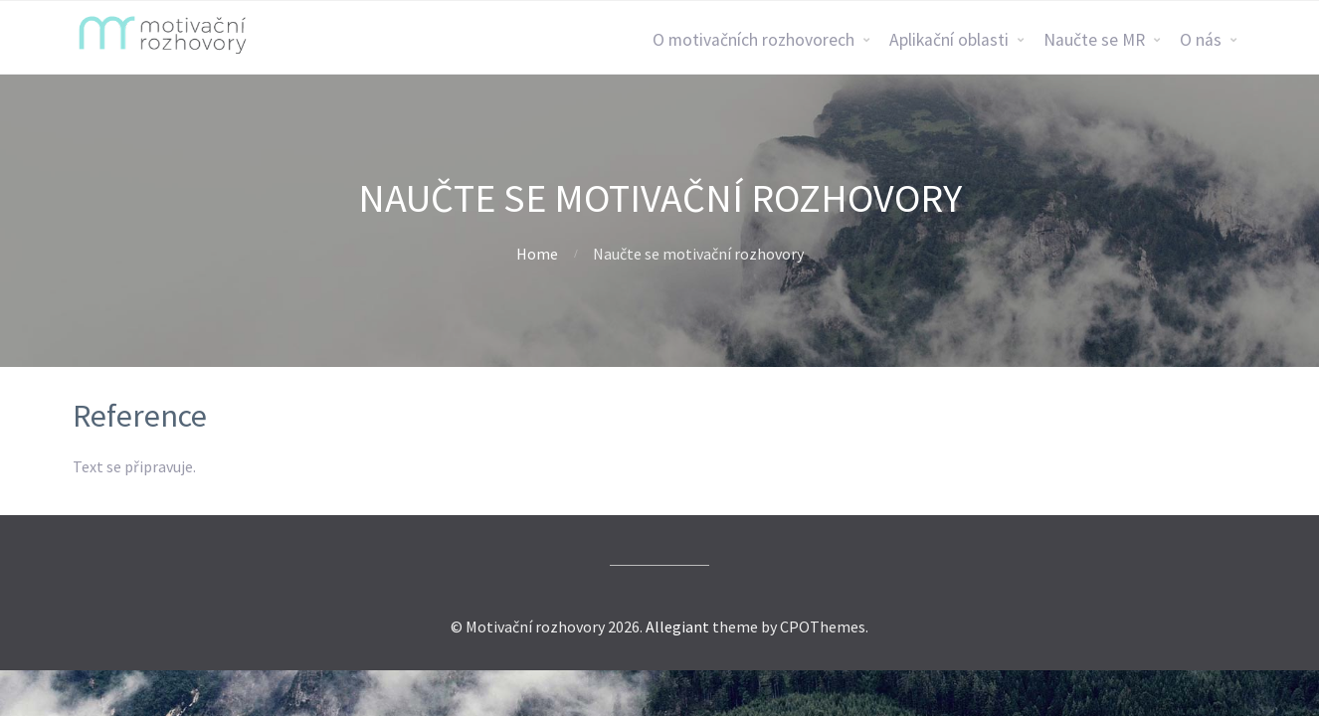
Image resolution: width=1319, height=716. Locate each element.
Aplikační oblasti (949, 40)
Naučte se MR (1094, 40)
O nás (1201, 40)
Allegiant (677, 626)
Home (537, 254)
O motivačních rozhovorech (753, 40)
